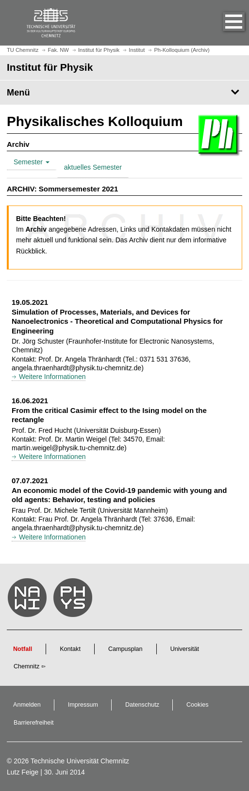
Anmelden (27, 704)
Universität (184, 649)
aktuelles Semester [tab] (93, 167)
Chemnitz (26, 666)
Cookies (197, 704)
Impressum (83, 704)
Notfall (22, 649)
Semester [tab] (32, 162)
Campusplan (125, 649)
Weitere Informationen (52, 376)
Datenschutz (142, 704)
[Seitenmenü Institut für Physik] (124, 92)
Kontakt (70, 649)
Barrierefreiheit (34, 722)
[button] (224, 23)
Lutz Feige (22, 772)
